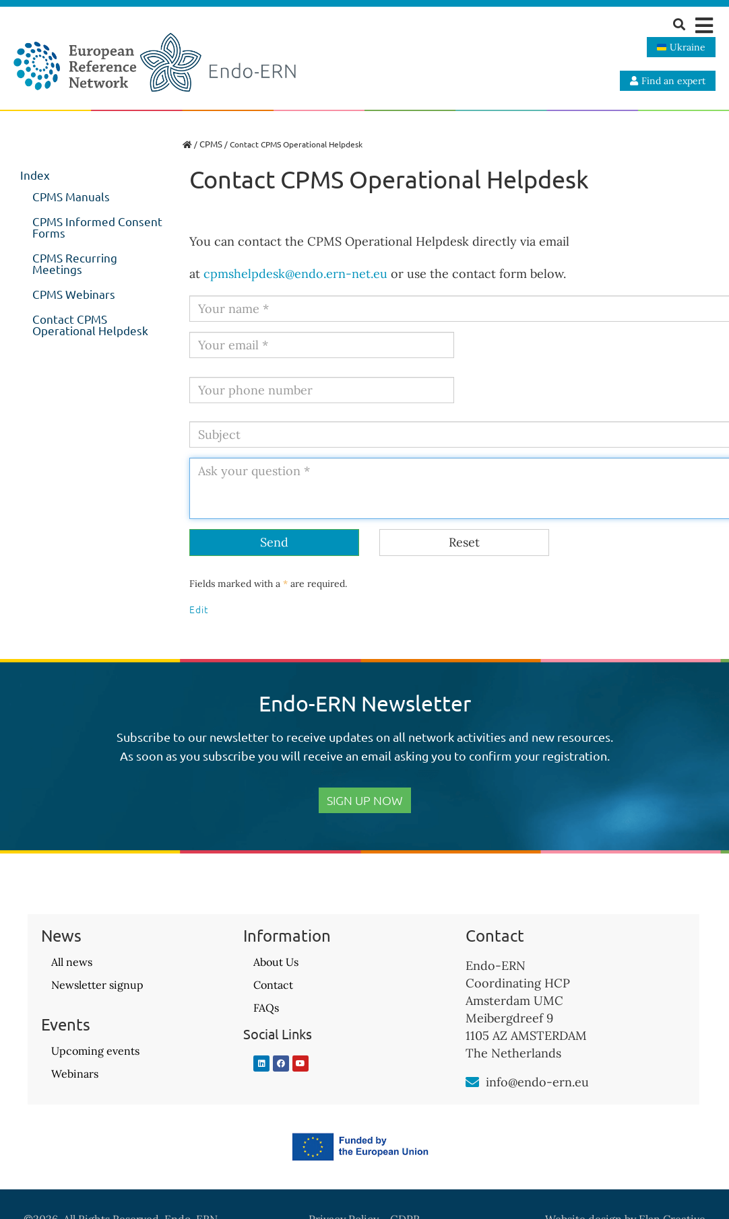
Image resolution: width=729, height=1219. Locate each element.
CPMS (210, 143)
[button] (704, 25)
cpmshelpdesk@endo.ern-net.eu (295, 273)
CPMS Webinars (73, 294)
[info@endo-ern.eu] (472, 1082)
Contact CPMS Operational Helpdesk (90, 324)
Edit (198, 609)
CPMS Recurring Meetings (74, 263)
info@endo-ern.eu (537, 1082)
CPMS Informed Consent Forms (97, 227)
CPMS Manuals (71, 196)
